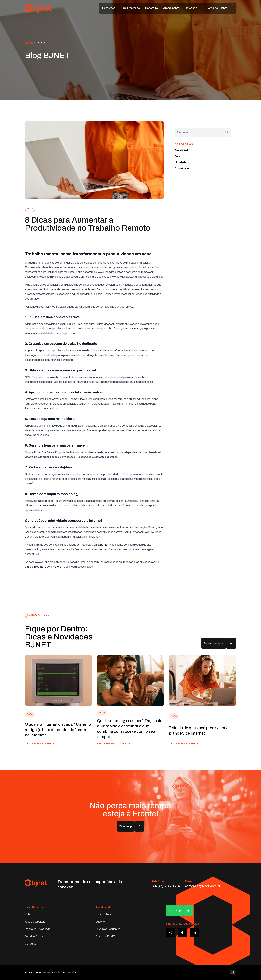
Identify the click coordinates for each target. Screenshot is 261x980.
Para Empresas (130, 8)
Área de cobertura (35, 921)
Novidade (180, 162)
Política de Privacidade (37, 929)
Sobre (28, 914)
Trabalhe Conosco (35, 936)
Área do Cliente (217, 8)
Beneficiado (182, 150)
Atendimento (171, 8)
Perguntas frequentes (107, 929)
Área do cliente (103, 914)
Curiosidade (182, 168)
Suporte (100, 921)
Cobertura (151, 8)
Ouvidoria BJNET (105, 936)
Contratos (30, 943)
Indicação (191, 8)
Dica (177, 156)
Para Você (108, 8)
